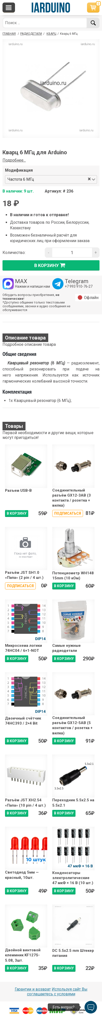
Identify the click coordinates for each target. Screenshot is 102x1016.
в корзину (51, 265)
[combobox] (61, 179)
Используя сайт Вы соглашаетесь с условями (57, 991)
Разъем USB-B (18, 490)
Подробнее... (14, 160)
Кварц (51, 33)
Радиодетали (31, 33)
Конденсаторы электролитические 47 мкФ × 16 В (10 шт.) (72, 878)
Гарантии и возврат (33, 989)
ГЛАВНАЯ (9, 33)
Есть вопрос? (63, 1007)
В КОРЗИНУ (16, 513)
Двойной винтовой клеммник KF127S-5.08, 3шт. (22, 955)
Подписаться (67, 513)
